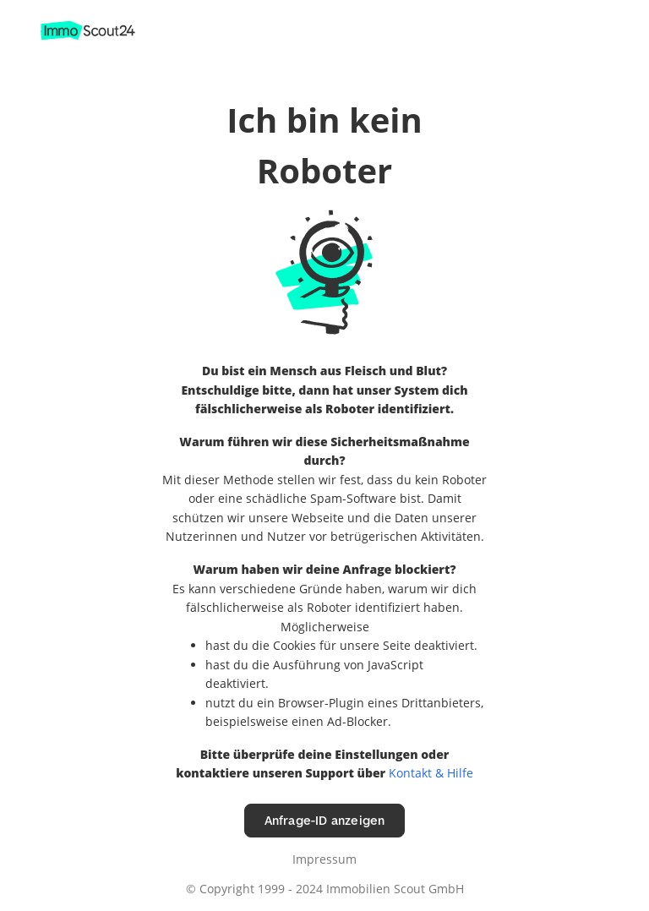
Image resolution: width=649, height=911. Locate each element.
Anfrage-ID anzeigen (325, 820)
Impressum (324, 859)
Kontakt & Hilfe (431, 773)
